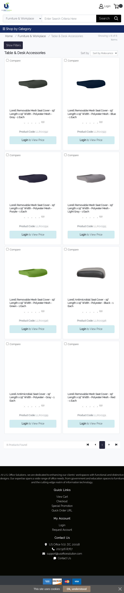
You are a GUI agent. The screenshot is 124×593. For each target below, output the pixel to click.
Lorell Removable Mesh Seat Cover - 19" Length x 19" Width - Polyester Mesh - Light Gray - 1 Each (90, 208)
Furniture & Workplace (32, 36)
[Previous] (95, 445)
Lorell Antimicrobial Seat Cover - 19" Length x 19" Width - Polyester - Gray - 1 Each (32, 397)
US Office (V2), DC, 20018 (62, 544)
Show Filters (13, 45)
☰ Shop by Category (16, 29)
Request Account (62, 529)
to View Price (33, 140)
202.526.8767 (62, 549)
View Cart (62, 496)
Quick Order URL (62, 510)
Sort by (85, 53)
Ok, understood (76, 589)
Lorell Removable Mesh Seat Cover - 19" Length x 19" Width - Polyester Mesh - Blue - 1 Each (92, 114)
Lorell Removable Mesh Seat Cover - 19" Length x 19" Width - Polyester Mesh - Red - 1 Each (91, 397)
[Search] (69, 18)
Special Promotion (62, 505)
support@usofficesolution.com (62, 553)
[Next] (109, 445)
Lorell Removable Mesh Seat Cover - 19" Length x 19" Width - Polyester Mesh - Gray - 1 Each (32, 114)
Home (9, 36)
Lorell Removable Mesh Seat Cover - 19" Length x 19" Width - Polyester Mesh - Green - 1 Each (32, 303)
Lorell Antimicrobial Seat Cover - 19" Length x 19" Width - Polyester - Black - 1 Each (90, 303)
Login (62, 525)
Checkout (62, 501)
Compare (15, 60)
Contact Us (62, 558)
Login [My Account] (105, 6)
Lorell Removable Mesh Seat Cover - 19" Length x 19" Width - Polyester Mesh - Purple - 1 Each (32, 208)
